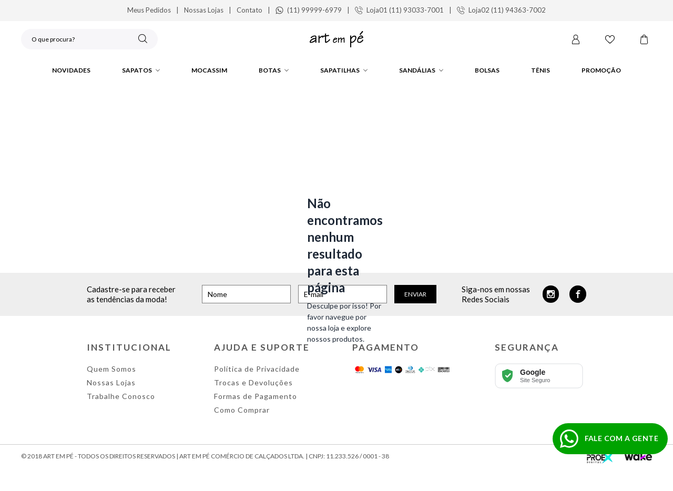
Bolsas (487, 70)
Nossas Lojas (203, 10)
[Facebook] (577, 294)
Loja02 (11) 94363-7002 (501, 10)
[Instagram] (551, 294)
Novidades (71, 70)
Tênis (540, 70)
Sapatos (141, 70)
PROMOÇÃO (601, 70)
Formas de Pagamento (255, 396)
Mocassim (209, 70)
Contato (249, 10)
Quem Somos (111, 368)
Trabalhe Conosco (121, 396)
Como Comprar (242, 409)
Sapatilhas (344, 70)
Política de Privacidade (257, 368)
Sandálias (421, 70)
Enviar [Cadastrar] (415, 294)
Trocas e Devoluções (253, 382)
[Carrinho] (644, 40)
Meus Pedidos (149, 10)
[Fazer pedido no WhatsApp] (610, 438)
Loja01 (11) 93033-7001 (399, 10)
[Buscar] (142, 39)
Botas (274, 70)
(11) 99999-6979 (309, 10)
